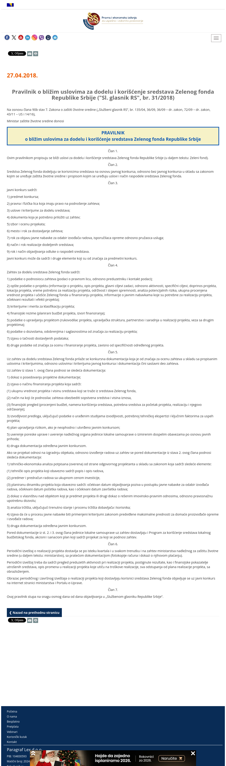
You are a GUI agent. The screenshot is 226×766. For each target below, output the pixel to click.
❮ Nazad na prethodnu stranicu (34, 612)
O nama (12, 716)
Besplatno (13, 721)
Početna (12, 711)
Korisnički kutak (17, 737)
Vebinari (12, 732)
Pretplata (12, 727)
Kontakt (12, 742)
